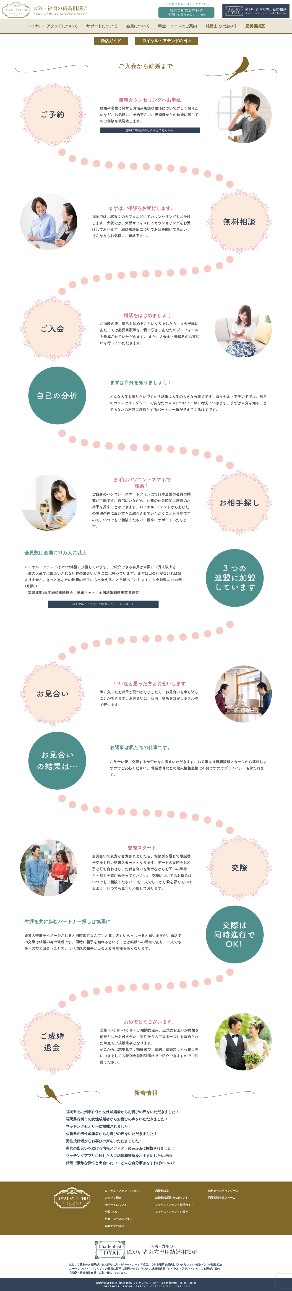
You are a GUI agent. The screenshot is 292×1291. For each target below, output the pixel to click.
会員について (137, 26)
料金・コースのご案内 (177, 26)
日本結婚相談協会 (58, 592)
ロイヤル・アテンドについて (52, 26)
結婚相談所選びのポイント (171, 1197)
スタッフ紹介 (113, 1197)
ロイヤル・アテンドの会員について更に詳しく (103, 604)
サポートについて (101, 26)
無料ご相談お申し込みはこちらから (150, 130)
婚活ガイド (111, 41)
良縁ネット (86, 592)
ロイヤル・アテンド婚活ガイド (174, 1204)
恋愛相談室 (255, 26)
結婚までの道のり (221, 26)
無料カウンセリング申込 (223, 1190)
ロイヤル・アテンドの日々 (166, 41)
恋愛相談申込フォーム (221, 1197)
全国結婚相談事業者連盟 (119, 592)
